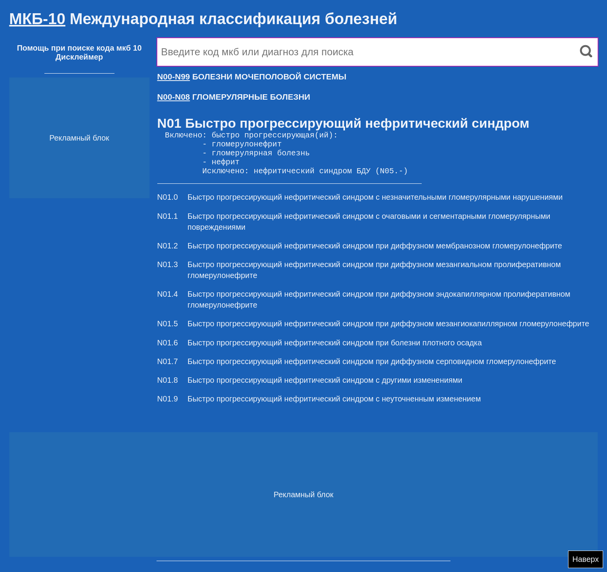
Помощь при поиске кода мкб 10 (79, 48)
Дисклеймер (79, 57)
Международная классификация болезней (203, 18)
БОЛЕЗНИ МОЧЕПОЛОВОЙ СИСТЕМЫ (252, 76)
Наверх (585, 559)
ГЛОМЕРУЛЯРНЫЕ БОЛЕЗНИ (233, 96)
